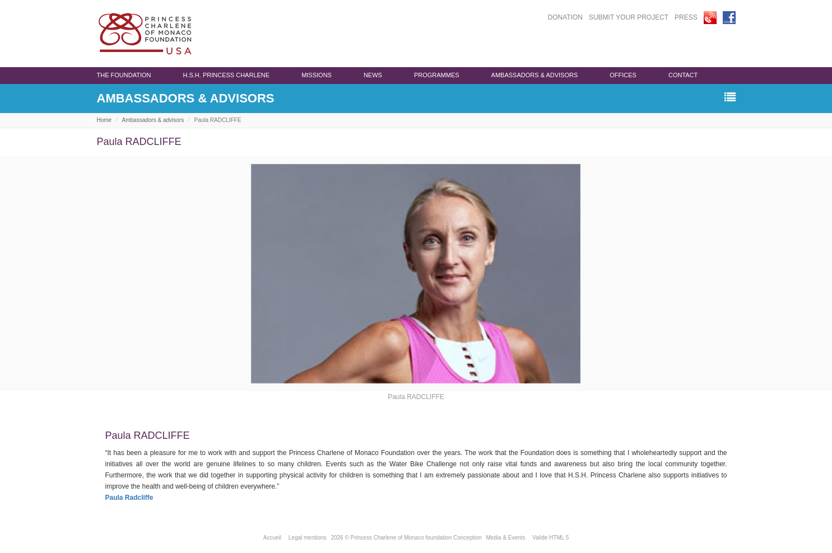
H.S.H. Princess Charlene (226, 75)
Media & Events (505, 538)
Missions (316, 75)
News (373, 75)
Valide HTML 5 (550, 538)
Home (104, 120)
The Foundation (124, 75)
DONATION (565, 17)
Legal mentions (308, 538)
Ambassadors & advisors (534, 75)
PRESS (686, 17)
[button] (730, 98)
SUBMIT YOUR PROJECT (628, 17)
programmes (436, 75)
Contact (683, 75)
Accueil (272, 538)
